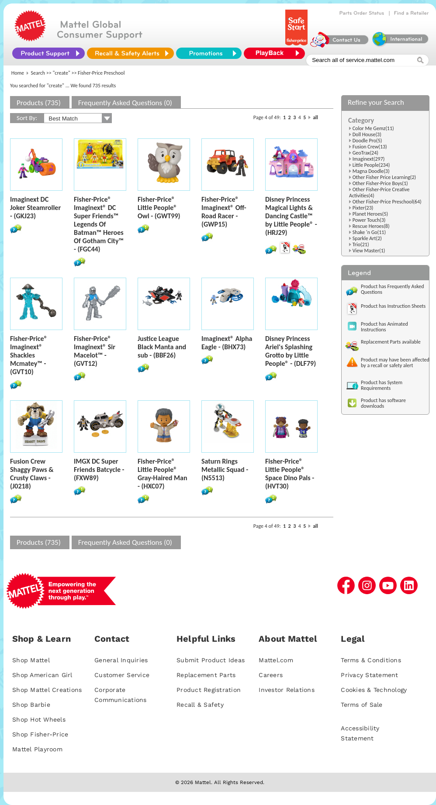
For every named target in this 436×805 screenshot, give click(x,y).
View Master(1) (369, 251)
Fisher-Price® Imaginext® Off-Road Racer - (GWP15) (223, 211)
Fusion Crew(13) (370, 147)
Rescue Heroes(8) (371, 226)
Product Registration (208, 689)
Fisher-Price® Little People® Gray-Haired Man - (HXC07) (162, 473)
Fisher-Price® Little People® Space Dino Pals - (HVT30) (289, 473)
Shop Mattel (31, 660)
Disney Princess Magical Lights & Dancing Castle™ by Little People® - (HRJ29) (291, 216)
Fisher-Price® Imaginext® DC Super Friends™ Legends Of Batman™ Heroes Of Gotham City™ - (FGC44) (99, 224)
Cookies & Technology (374, 689)
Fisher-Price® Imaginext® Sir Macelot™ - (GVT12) (94, 351)
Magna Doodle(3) (371, 171)
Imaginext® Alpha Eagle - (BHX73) (226, 342)
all (315, 117)
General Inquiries (121, 660)
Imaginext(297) (369, 159)
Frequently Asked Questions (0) (125, 102)
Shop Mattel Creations (47, 689)
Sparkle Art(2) (367, 238)
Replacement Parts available (391, 342)
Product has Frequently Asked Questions (392, 289)
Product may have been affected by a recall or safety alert (395, 362)
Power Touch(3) (369, 220)
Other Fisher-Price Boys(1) (380, 183)
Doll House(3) (367, 134)
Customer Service (121, 674)
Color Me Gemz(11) (373, 128)
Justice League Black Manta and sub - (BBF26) (162, 346)
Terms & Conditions (371, 660)
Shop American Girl (42, 674)
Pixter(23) (363, 208)
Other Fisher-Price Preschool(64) (387, 202)
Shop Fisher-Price (40, 734)
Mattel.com (276, 660)
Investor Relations (287, 689)
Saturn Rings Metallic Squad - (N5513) (224, 469)
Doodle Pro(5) (367, 141)
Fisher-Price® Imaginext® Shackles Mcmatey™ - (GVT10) (29, 355)
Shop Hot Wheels (39, 719)
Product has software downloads (383, 403)
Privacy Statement (369, 674)
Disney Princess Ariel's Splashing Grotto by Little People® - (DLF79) (290, 351)
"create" (61, 73)
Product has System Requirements (381, 385)
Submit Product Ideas (210, 660)
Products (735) (39, 102)
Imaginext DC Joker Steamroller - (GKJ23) (35, 207)
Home (17, 73)
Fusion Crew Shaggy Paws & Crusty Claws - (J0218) (32, 473)
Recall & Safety (200, 704)
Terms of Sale (361, 704)
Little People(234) (371, 165)
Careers (271, 674)
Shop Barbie (31, 704)
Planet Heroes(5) (370, 214)
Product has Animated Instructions (384, 327)
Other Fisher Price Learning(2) (384, 177)
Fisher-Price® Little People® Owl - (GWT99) (159, 207)
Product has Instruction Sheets (393, 306)
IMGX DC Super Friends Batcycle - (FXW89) (99, 469)
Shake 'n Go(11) (369, 232)
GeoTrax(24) (365, 153)
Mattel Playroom (37, 749)
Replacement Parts (205, 674)
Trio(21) (361, 244)
